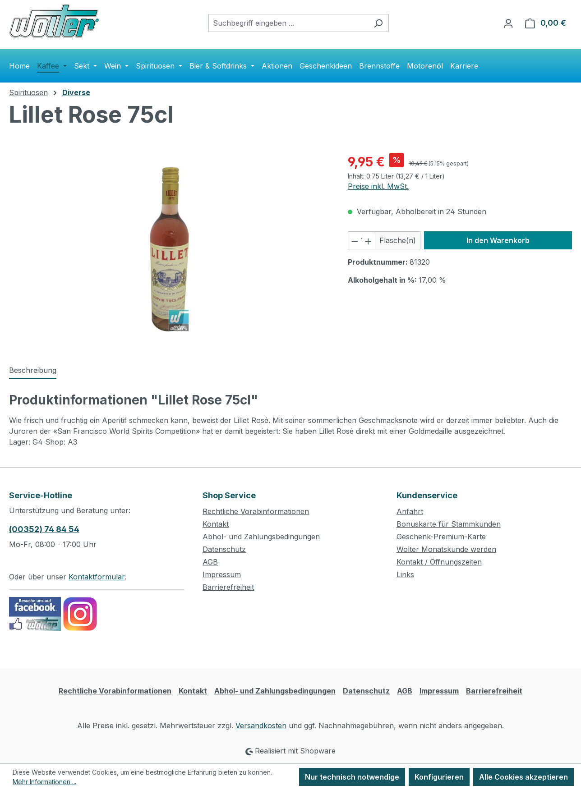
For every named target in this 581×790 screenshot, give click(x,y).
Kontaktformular (96, 576)
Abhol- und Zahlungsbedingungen (261, 536)
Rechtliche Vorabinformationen (256, 511)
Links (405, 574)
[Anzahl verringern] (354, 240)
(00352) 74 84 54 (44, 529)
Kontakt (216, 523)
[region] (169, 249)
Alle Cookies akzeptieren (523, 776)
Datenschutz (224, 549)
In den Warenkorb (498, 240)
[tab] (32, 371)
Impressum (222, 574)
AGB (210, 561)
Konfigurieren (439, 776)
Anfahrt (410, 511)
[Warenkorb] (545, 23)
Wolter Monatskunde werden (446, 549)
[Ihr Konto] (508, 23)
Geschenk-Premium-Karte (441, 536)
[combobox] (288, 23)
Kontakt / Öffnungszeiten (439, 561)
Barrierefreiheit (228, 587)
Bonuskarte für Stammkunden (449, 523)
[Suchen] (378, 23)
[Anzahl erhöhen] (368, 240)
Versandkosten (260, 725)
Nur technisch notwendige (352, 776)
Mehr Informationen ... (44, 781)
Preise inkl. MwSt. (378, 186)
